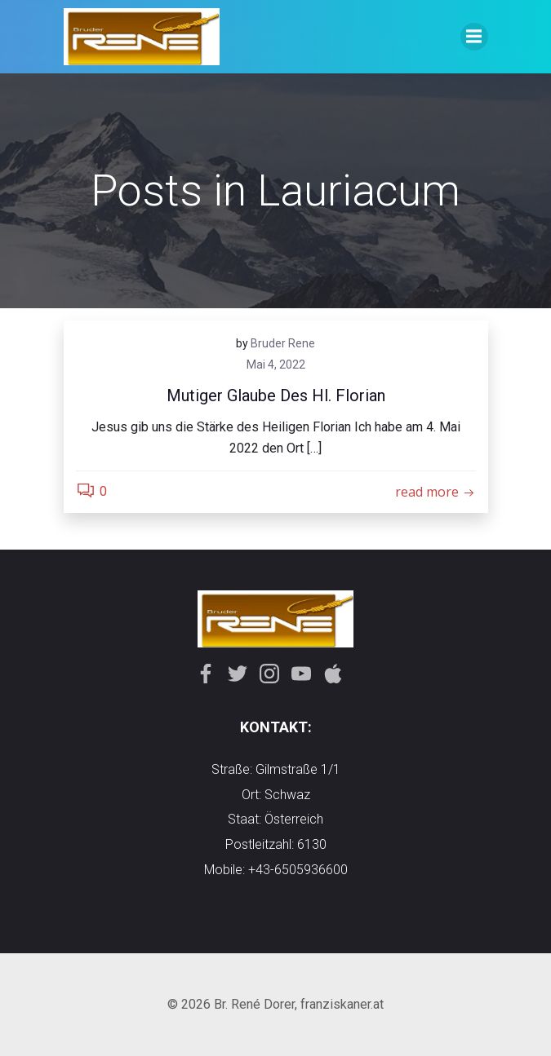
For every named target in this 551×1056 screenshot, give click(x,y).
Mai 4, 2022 (276, 364)
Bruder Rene (283, 343)
